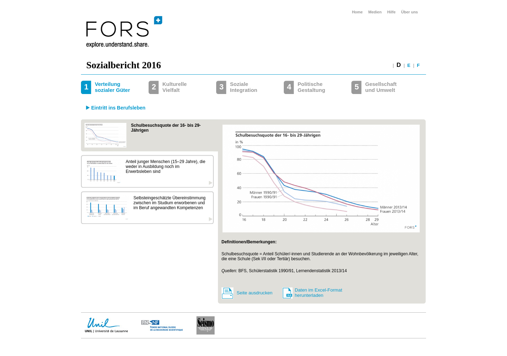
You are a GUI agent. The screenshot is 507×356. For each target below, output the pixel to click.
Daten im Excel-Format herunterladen (318, 292)
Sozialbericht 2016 (123, 65)
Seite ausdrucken (255, 292)
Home (357, 12)
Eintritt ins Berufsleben (118, 108)
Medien (375, 12)
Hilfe (391, 12)
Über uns (409, 12)
